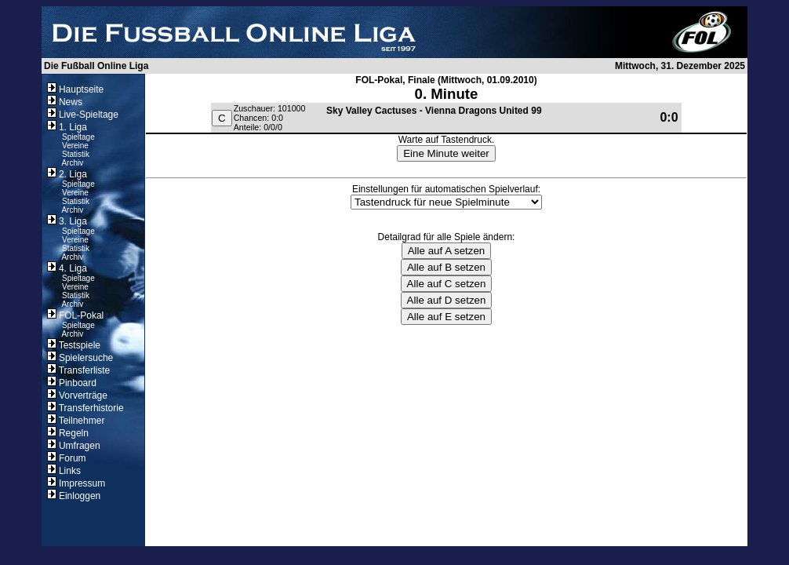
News (64, 102)
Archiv (72, 163)
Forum (66, 458)
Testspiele (73, 345)
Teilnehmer (76, 420)
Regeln (68, 433)
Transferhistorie (85, 408)
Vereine (75, 145)
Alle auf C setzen (446, 284)
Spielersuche (80, 357)
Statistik (75, 154)
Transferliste (79, 370)
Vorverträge (77, 395)
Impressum (76, 483)
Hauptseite (75, 89)
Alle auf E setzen (446, 317)
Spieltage (78, 137)
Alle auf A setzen (446, 251)
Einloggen (74, 495)
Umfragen (73, 445)
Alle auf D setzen (446, 300)
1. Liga (67, 127)
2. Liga (67, 174)
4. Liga (67, 268)
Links (64, 470)
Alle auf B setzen (446, 267)
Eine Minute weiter (446, 153)
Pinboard (71, 382)
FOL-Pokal (75, 315)
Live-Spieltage (82, 114)
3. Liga (67, 221)
